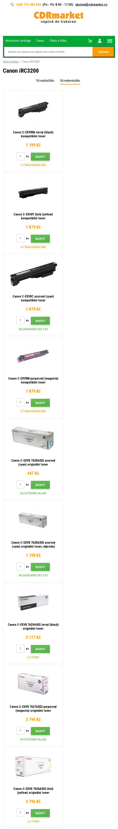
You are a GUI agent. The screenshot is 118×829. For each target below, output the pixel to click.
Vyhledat (103, 51)
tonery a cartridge (84, 823)
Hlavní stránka (10, 61)
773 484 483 (20, 554)
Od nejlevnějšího (70, 80)
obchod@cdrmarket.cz (91, 4)
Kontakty (8, 611)
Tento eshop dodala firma (51, 810)
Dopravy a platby (12, 623)
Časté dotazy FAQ (13, 634)
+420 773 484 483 (26, 4)
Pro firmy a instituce (14, 658)
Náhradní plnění (11, 669)
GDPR (6, 652)
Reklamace (9, 640)
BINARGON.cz (73, 810)
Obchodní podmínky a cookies (20, 646)
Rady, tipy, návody (13, 617)
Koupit (38, 157)
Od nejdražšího (45, 80)
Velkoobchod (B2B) (14, 629)
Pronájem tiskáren (13, 663)
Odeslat (78, 527)
